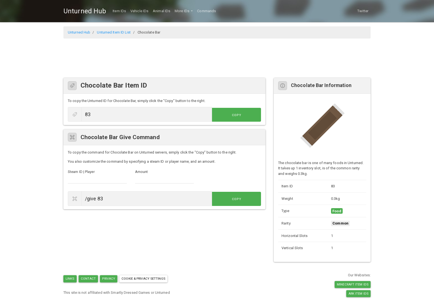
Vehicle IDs (139, 11)
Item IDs (119, 11)
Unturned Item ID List (114, 32)
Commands (206, 11)
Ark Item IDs (358, 293)
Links (70, 278)
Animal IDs (161, 11)
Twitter (362, 11)
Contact (88, 278)
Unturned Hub (84, 11)
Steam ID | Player (81, 172)
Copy (248, 115)
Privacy (108, 278)
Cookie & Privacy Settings (143, 278)
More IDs (182, 11)
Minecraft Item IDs (352, 284)
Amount (141, 172)
